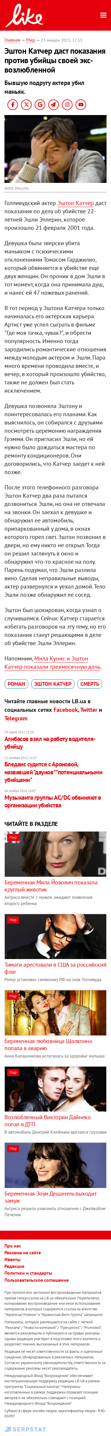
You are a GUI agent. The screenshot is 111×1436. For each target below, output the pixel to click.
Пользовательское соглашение (36, 1280)
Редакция (14, 1266)
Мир (30, 40)
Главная (12, 40)
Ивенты (12, 1259)
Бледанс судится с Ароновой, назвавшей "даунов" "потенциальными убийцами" (53, 772)
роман (16, 684)
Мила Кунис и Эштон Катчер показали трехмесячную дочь (52, 663)
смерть (90, 684)
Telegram (16, 718)
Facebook (66, 710)
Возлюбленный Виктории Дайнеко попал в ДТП (47, 1120)
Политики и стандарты (28, 1273)
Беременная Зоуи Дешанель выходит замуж (50, 1197)
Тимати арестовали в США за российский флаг (55, 968)
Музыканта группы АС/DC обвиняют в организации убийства (52, 801)
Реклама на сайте (22, 1252)
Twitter (88, 710)
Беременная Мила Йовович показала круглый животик (50, 885)
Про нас (12, 1246)
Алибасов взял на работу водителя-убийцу (50, 742)
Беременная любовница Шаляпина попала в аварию (48, 1044)
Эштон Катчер (75, 203)
